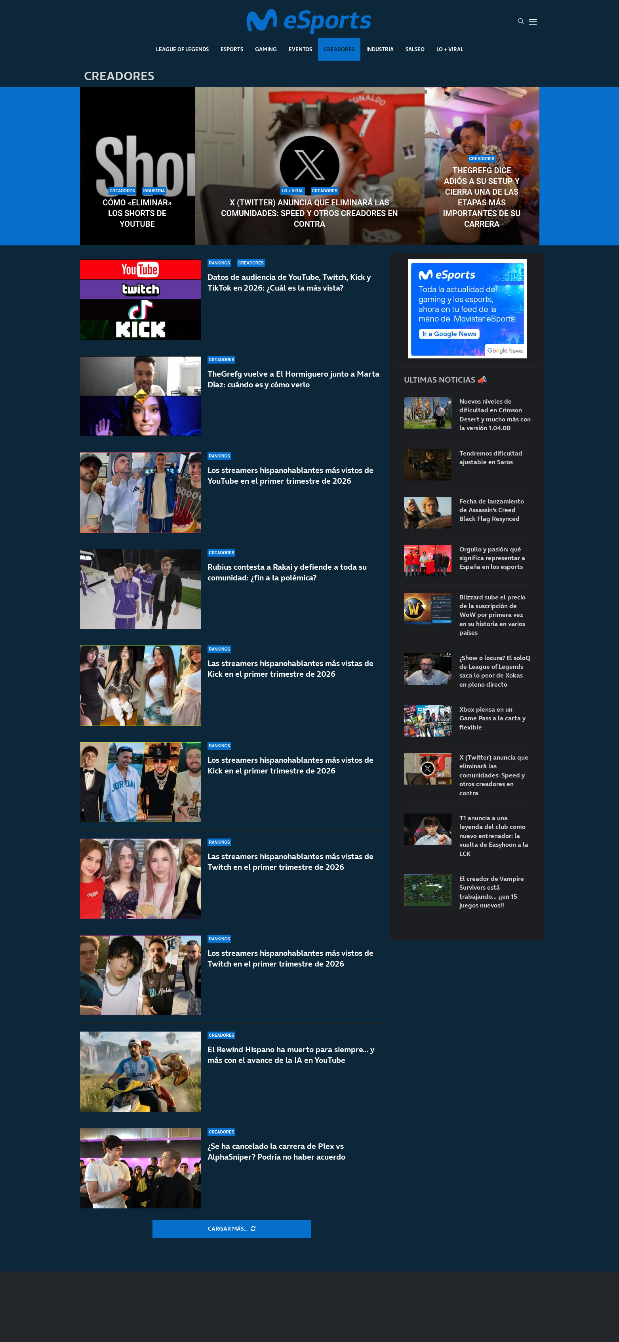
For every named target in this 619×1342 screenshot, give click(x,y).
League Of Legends (182, 49)
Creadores (339, 49)
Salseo (415, 49)
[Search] (521, 21)
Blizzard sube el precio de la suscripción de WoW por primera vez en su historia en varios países (492, 615)
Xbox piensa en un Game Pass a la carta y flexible (492, 718)
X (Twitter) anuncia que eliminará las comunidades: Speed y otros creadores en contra (309, 213)
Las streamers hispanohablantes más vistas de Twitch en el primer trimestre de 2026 (290, 862)
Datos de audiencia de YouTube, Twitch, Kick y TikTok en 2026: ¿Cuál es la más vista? (289, 282)
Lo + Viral (449, 49)
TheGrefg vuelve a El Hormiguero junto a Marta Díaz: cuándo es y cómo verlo (293, 379)
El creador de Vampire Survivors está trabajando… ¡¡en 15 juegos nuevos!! (491, 891)
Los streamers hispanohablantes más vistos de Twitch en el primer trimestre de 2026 (290, 958)
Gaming (266, 49)
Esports (232, 49)
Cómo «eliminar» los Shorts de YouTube (137, 213)
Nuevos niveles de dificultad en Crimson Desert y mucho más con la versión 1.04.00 (495, 414)
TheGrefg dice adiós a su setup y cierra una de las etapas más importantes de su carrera (482, 197)
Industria (380, 49)
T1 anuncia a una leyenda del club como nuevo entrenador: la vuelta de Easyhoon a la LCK (493, 836)
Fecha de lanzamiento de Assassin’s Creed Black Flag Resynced (491, 510)
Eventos (300, 49)
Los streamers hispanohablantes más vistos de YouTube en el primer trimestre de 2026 (290, 475)
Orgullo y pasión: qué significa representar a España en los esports (492, 558)
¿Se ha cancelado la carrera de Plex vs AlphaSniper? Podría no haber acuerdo (276, 1151)
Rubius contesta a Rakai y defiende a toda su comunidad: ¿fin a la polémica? (287, 572)
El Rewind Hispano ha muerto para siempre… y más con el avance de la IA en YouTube (291, 1055)
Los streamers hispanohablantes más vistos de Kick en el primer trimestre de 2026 (290, 765)
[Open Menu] (533, 22)
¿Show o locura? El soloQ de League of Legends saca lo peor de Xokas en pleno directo (495, 671)
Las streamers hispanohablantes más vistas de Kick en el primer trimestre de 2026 (290, 669)
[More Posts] (231, 1229)
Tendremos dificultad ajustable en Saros (490, 457)
